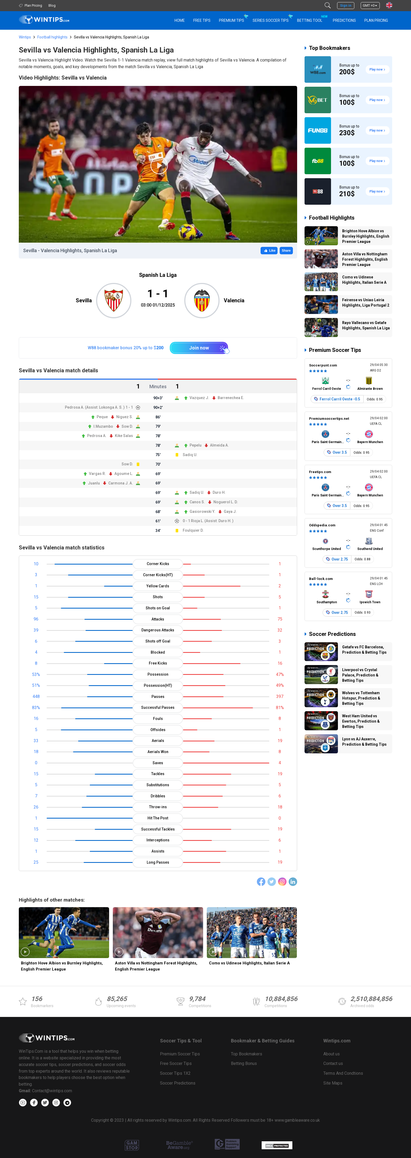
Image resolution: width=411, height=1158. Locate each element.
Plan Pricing (376, 20)
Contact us (333, 1063)
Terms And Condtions (343, 1073)
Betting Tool (312, 18)
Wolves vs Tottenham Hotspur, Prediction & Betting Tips (361, 698)
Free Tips (202, 20)
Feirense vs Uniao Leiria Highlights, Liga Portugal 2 (365, 302)
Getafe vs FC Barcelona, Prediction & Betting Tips (364, 649)
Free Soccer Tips (176, 1063)
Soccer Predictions (332, 634)
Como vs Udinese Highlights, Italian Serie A (249, 963)
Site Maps (332, 1083)
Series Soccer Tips (271, 20)
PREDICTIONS (344, 20)
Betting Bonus (244, 1063)
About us (331, 1053)
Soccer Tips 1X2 (175, 1073)
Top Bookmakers (329, 48)
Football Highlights (332, 218)
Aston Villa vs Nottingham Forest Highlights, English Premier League (156, 966)
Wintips (25, 37)
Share (286, 250)
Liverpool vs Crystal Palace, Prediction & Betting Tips (360, 675)
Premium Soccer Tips (335, 350)
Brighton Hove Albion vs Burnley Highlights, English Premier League (62, 966)
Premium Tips (231, 20)
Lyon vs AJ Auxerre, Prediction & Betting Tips (364, 741)
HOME (180, 20)
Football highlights (52, 37)
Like (269, 250)
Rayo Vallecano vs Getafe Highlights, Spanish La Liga (366, 325)
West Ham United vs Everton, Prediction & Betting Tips (361, 721)
